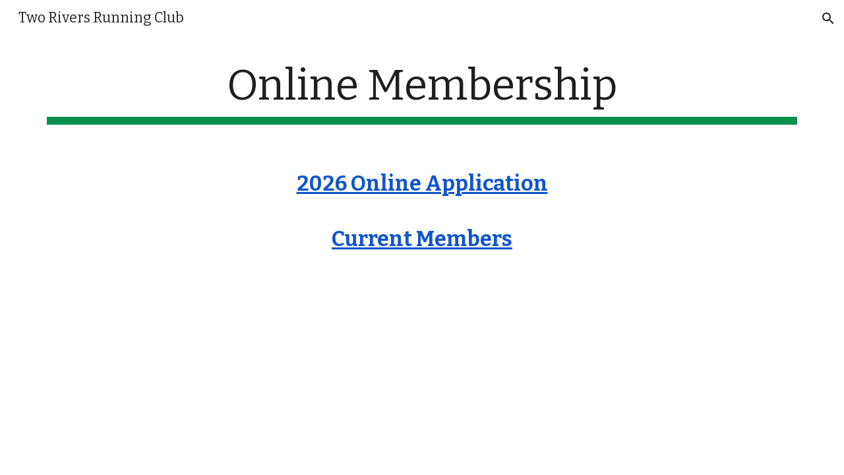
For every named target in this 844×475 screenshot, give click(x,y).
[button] (828, 18)
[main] (422, 92)
